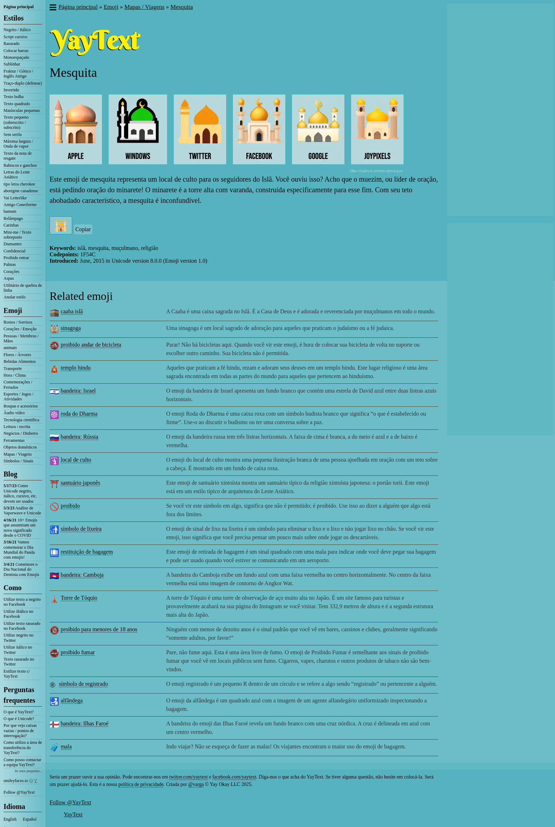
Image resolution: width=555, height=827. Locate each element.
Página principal (19, 6)
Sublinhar (12, 64)
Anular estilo (14, 297)
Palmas (10, 264)
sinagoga (71, 328)
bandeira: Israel (78, 391)
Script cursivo (15, 36)
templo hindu (76, 368)
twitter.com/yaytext (188, 777)
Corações (11, 271)
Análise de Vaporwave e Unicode (22, 510)
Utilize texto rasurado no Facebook (22, 626)
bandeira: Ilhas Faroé (84, 723)
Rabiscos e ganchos (20, 165)
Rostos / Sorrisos (18, 322)
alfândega (71, 700)
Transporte (13, 368)
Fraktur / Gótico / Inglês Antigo (18, 74)
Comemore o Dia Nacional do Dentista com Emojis (21, 569)
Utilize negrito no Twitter (19, 638)
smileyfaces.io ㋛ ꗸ (20, 780)
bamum (10, 211)
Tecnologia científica (21, 419)
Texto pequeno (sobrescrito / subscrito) (16, 122)
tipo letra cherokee (19, 184)
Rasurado (11, 43)
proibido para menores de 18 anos (99, 629)
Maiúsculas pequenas (22, 110)
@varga (196, 784)
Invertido (11, 89)
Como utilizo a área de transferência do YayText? (23, 747)
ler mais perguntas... (28, 771)
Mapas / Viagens (18, 454)
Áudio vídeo (14, 412)
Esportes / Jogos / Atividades (18, 396)
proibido (70, 506)
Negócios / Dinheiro (21, 433)
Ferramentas (14, 440)
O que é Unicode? (19, 718)
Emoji (13, 310)
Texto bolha (14, 96)
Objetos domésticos (20, 447)
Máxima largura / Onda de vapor (18, 144)
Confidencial (14, 251)
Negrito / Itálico (17, 29)
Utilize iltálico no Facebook (18, 614)
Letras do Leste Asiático (17, 174)
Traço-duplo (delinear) (23, 83)
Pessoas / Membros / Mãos (21, 338)
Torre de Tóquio (79, 598)
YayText (73, 814)
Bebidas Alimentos (20, 361)
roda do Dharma (79, 414)
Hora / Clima (15, 375)
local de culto (76, 460)
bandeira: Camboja (82, 575)
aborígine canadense (21, 190)
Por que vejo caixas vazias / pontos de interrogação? (20, 730)
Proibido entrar (16, 257)
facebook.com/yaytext (234, 777)
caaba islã (72, 311)
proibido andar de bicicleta (91, 345)
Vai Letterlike (15, 197)
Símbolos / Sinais (18, 460)
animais (10, 347)
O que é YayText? (19, 711)
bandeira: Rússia (79, 437)
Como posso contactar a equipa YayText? (22, 762)
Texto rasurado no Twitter (19, 662)
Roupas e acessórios (21, 406)
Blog (10, 474)
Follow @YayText (19, 792)
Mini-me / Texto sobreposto (17, 235)
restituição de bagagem (87, 552)
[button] (53, 8)
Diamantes (13, 243)
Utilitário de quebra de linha (23, 288)
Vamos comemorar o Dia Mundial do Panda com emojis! (19, 550)
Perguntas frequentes (19, 695)
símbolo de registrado (83, 684)
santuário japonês (80, 483)
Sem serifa (13, 134)
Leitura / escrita (17, 426)
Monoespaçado (16, 57)
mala (66, 746)
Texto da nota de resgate (18, 156)
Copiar (83, 229)
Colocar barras (16, 50)
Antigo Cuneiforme (20, 204)
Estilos (14, 18)
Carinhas (11, 225)
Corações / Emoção (20, 328)
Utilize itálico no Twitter (18, 650)
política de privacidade (141, 784)
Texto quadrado (17, 103)
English (10, 819)
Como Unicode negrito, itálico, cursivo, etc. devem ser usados (20, 493)
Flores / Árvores (17, 354)
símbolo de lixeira (81, 529)
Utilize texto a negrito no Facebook (22, 602)
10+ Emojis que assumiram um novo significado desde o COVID (20, 528)
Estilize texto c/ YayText (17, 674)
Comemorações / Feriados (18, 384)
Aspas (9, 278)
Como (13, 588)
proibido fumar (78, 652)
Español (30, 819)
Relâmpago (13, 218)
